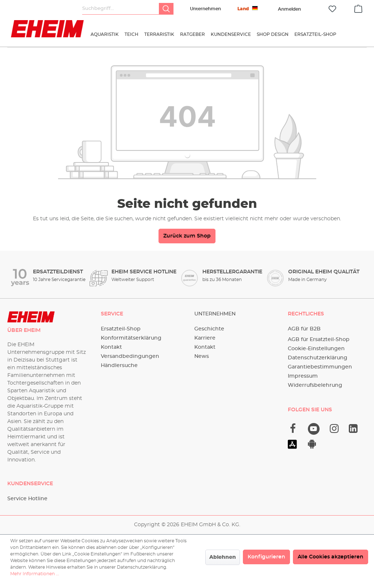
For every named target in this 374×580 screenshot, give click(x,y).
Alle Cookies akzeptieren (330, 557)
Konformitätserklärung (131, 338)
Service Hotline (27, 498)
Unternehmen (205, 9)
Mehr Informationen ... (34, 574)
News (201, 356)
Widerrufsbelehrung (315, 385)
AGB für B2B (304, 329)
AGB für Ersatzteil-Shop (319, 339)
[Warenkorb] (358, 8)
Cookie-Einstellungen (316, 348)
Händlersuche (119, 365)
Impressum (303, 376)
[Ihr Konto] (289, 9)
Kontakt (111, 347)
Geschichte (209, 329)
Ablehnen (222, 557)
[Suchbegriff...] (120, 9)
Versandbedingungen (130, 356)
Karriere (204, 338)
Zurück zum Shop (187, 236)
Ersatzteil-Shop (121, 329)
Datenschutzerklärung (317, 357)
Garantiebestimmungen (320, 367)
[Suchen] (166, 9)
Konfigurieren (266, 557)
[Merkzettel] (332, 9)
